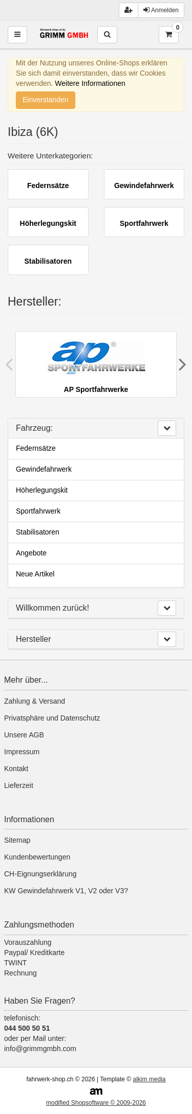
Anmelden (161, 10)
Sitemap (17, 840)
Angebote (31, 553)
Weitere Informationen (90, 83)
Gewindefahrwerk (44, 469)
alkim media (149, 1079)
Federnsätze (36, 448)
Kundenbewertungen (37, 857)
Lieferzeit (18, 785)
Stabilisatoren (37, 532)
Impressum (21, 752)
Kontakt (16, 768)
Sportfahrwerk (38, 511)
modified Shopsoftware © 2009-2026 (96, 1102)
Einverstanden (46, 100)
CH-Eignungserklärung (40, 874)
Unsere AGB (24, 735)
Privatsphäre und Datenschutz (52, 718)
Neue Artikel (35, 574)
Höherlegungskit (42, 490)
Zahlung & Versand (34, 701)
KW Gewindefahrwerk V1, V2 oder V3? (66, 891)
